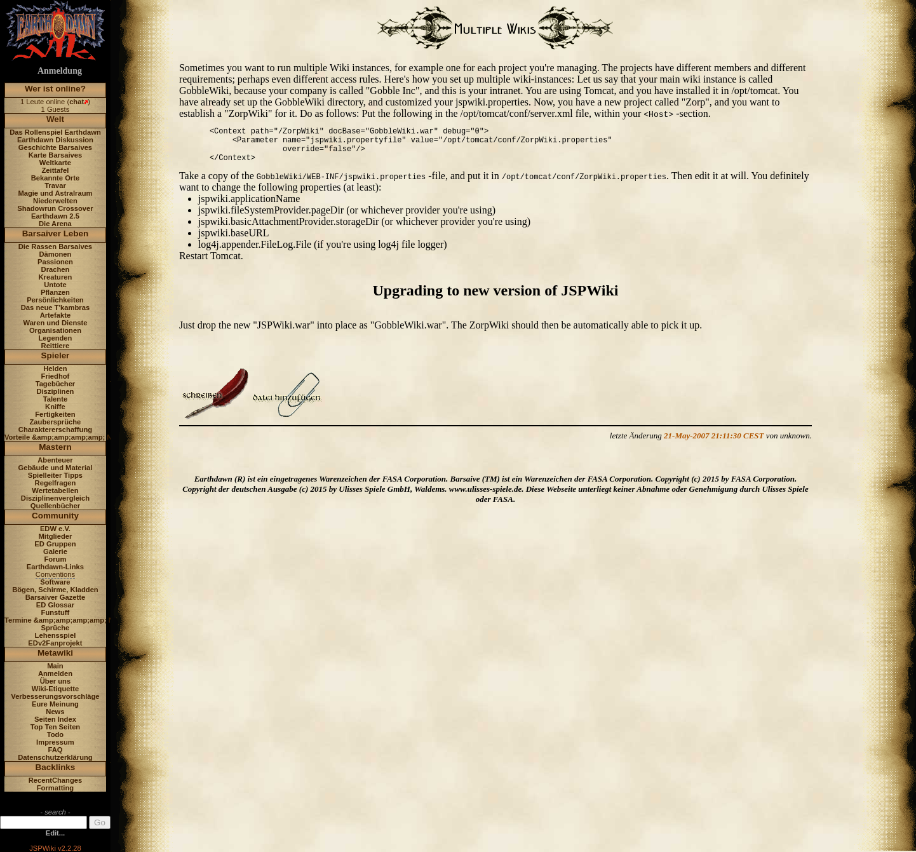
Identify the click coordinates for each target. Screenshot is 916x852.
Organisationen (55, 330)
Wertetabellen (55, 490)
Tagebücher (56, 384)
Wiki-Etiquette (55, 689)
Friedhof (55, 376)
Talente (55, 399)
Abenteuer (54, 460)
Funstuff (55, 612)
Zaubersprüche (55, 422)
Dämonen (55, 254)
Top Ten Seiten (55, 727)
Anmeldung (59, 71)
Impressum (55, 742)
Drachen (55, 269)
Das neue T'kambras (55, 307)
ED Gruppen (55, 544)
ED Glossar (55, 605)
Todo (55, 734)
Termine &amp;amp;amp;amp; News (65, 620)
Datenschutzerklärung (55, 757)
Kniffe (55, 406)
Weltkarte (55, 162)
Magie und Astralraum (55, 193)
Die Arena (55, 223)
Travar (55, 185)
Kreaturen (55, 277)
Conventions (55, 574)
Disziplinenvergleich (55, 498)
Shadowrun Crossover (55, 208)
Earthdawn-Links (55, 567)
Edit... (55, 833)
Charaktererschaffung (55, 429)
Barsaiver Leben (55, 233)
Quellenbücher (55, 506)
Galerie (55, 551)
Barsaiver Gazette (55, 597)
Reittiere (55, 345)
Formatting (55, 788)
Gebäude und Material (55, 467)
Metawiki (55, 653)
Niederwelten (55, 201)
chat (76, 101)
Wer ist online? (55, 88)
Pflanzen (55, 292)
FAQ (55, 750)
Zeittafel (55, 170)
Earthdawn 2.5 (55, 216)
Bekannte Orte (55, 178)
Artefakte (55, 315)
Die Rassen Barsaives (55, 246)
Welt (55, 119)
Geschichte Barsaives (55, 147)
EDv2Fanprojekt (55, 643)
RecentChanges (56, 780)
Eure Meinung (55, 704)
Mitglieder (55, 536)
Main (55, 666)
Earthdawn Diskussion (55, 140)
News (55, 711)
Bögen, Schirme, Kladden (55, 589)
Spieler (55, 355)
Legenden (55, 338)
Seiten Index (55, 719)
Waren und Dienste (55, 323)
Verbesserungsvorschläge (55, 696)
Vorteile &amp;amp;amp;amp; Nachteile (71, 437)
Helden (55, 368)
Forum (55, 559)
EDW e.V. (55, 528)
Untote (55, 284)
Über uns (55, 681)
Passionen (55, 262)
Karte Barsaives (56, 155)
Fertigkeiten (55, 414)
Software (55, 582)
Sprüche (55, 628)
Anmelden (55, 673)
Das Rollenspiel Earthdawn (55, 132)
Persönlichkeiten (55, 300)
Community (55, 515)
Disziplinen (55, 391)
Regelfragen (55, 483)
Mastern (55, 447)
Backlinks (56, 767)
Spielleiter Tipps (55, 475)
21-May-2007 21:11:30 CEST (714, 435)
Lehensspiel (55, 635)
